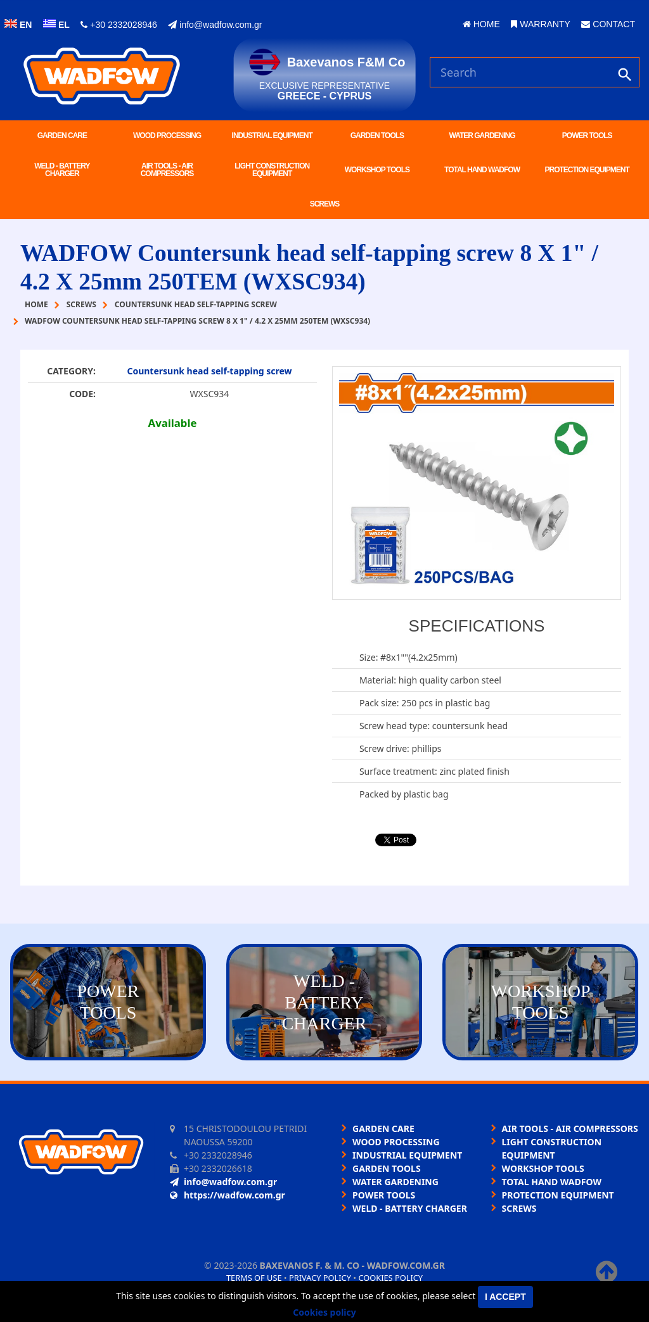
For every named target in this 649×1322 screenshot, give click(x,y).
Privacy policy (320, 1277)
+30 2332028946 (118, 25)
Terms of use (254, 1277)
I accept (505, 1297)
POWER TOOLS (587, 135)
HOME (481, 24)
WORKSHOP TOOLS (377, 169)
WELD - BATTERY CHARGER (61, 170)
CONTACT (608, 24)
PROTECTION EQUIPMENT (587, 169)
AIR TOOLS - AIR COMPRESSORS (167, 170)
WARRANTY (540, 24)
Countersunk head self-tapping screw (209, 371)
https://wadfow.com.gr (227, 1195)
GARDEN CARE (62, 135)
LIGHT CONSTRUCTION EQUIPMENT (272, 170)
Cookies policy (390, 1277)
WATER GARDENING (482, 135)
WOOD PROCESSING (167, 135)
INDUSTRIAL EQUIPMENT (272, 135)
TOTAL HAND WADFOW (482, 169)
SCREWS (325, 204)
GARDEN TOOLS (377, 135)
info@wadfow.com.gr (215, 25)
